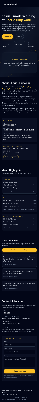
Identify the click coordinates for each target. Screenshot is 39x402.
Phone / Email (8, 348)
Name (5, 341)
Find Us (19, 36)
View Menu (7, 36)
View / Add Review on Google (19, 250)
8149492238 (6, 313)
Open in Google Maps (11, 157)
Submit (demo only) (19, 371)
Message (6, 356)
